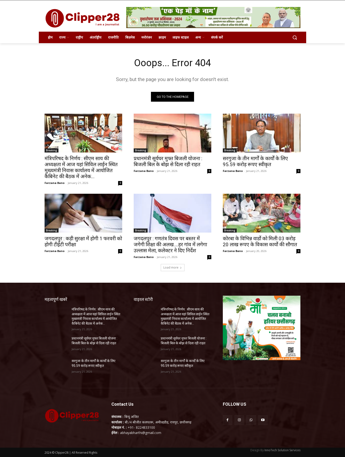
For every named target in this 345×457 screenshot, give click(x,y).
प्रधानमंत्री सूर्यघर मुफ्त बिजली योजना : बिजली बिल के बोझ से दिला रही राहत (168, 161)
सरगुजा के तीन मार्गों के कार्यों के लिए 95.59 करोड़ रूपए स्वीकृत (255, 161)
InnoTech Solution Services (282, 450)
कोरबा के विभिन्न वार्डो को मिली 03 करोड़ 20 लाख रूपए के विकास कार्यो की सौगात (260, 241)
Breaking (51, 150)
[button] (294, 37)
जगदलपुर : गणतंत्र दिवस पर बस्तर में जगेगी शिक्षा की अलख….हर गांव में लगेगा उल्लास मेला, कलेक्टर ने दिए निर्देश (170, 244)
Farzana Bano (54, 183)
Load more (172, 267)
